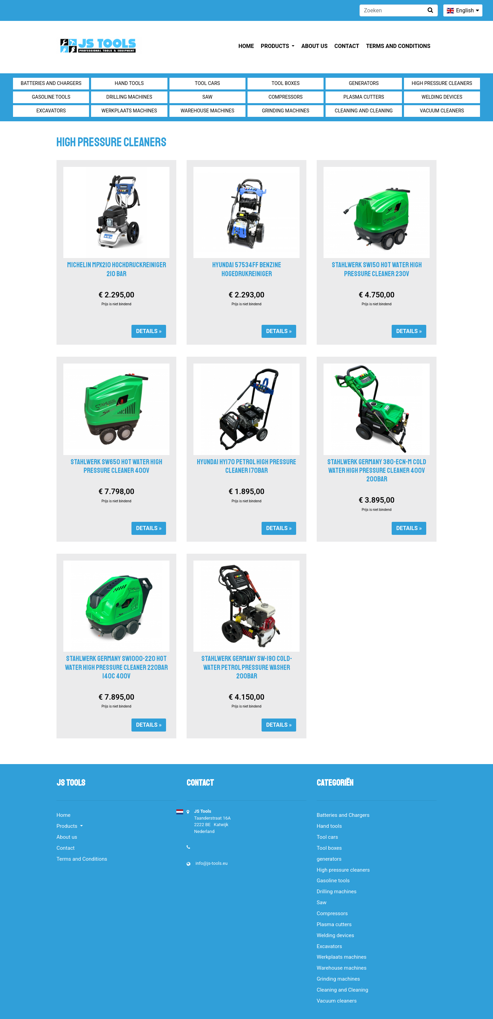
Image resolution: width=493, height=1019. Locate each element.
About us (314, 46)
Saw (207, 97)
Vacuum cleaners (442, 110)
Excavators (51, 110)
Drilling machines (129, 97)
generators (364, 83)
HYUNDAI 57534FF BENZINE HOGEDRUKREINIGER (246, 269)
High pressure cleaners (442, 83)
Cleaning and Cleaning (364, 110)
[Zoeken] (398, 10)
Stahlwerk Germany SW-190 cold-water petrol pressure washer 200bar (246, 667)
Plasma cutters (363, 97)
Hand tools (129, 83)
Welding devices (441, 97)
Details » (149, 331)
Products (275, 46)
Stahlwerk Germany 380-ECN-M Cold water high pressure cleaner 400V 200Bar (376, 470)
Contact (346, 46)
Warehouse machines (207, 110)
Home (246, 46)
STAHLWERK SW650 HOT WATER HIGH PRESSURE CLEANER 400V (116, 466)
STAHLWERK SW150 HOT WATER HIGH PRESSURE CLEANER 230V (377, 269)
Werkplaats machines (129, 110)
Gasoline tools (51, 97)
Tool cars (207, 83)
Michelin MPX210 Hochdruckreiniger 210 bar (116, 269)
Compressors (285, 97)
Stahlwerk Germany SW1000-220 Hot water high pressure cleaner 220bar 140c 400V (116, 667)
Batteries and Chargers (51, 83)
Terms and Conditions (398, 46)
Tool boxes (285, 83)
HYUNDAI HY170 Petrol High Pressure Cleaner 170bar (246, 466)
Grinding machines (285, 110)
